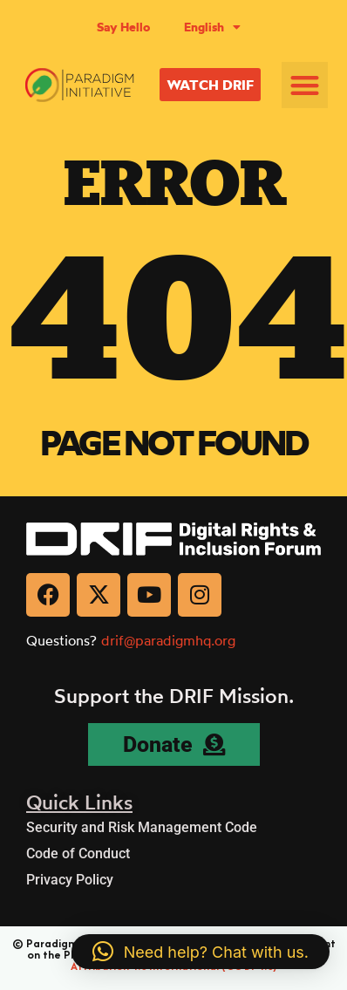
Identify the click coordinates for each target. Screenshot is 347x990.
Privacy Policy (69, 879)
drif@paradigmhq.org (168, 640)
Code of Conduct (78, 853)
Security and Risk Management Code (141, 827)
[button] (305, 85)
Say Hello (123, 27)
